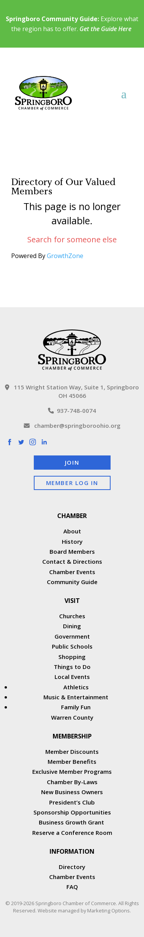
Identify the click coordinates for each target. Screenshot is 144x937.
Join (72, 462)
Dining (72, 626)
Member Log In (72, 483)
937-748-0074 (72, 410)
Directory (72, 867)
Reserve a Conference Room (72, 832)
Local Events (72, 676)
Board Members (72, 551)
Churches (72, 616)
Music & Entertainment (75, 697)
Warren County (72, 717)
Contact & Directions (72, 561)
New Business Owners (72, 792)
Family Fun (76, 707)
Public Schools (72, 646)
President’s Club (72, 802)
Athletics (76, 687)
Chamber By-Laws (72, 782)
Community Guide (72, 582)
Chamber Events (72, 572)
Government (72, 636)
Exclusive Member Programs (72, 771)
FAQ (72, 887)
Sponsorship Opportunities (72, 812)
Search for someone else (72, 239)
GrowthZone (65, 256)
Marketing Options (108, 910)
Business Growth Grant (72, 822)
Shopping (72, 657)
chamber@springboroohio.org (72, 425)
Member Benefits (72, 761)
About (72, 531)
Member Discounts (72, 751)
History (72, 541)
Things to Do (72, 666)
